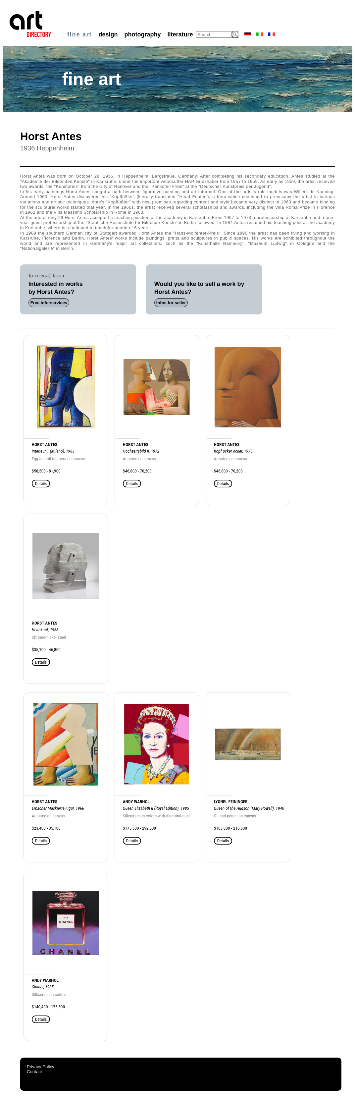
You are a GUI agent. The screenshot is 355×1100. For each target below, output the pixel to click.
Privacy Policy (40, 1066)
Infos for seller (171, 302)
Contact (34, 1071)
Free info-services (48, 302)
